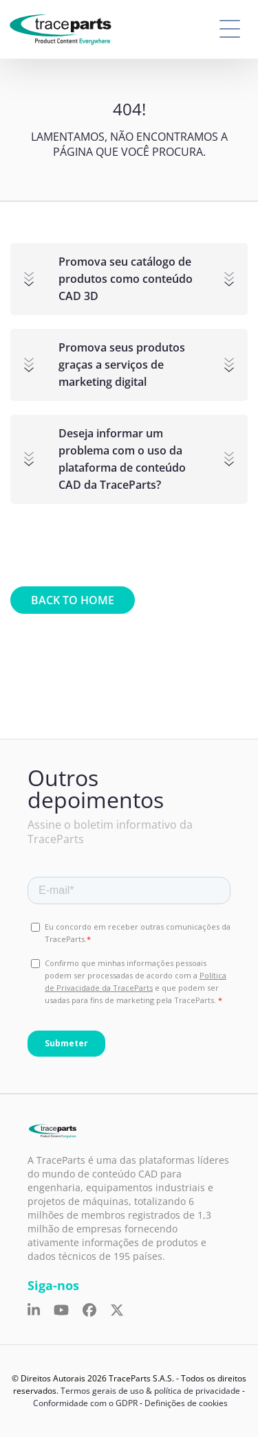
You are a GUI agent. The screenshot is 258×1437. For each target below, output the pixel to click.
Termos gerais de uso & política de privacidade (150, 1390)
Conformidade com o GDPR (85, 1403)
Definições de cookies (186, 1403)
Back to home (72, 600)
